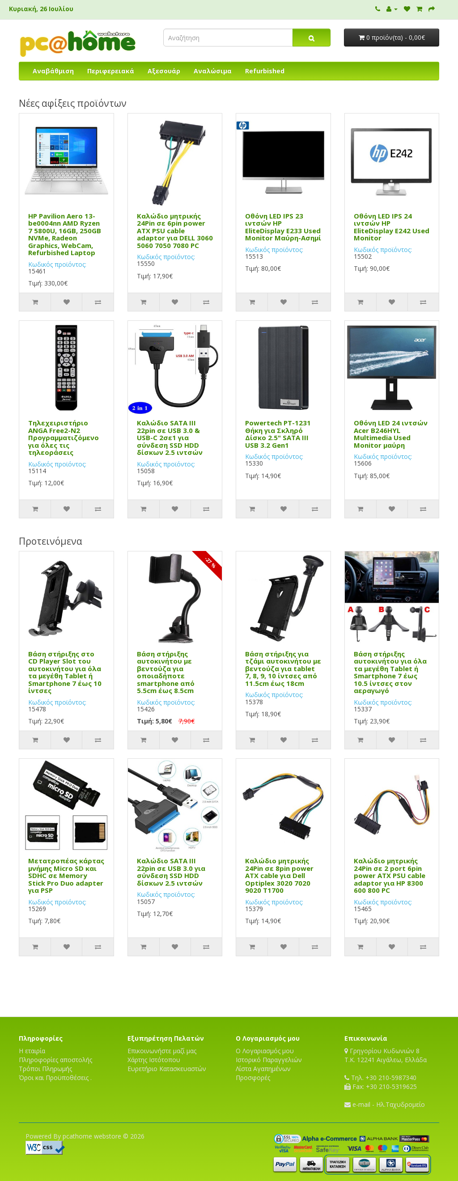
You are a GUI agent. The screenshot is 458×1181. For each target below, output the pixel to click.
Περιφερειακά (110, 71)
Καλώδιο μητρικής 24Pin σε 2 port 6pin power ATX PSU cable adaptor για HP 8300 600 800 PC (389, 875)
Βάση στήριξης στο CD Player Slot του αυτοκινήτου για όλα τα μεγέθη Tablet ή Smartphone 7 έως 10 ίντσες (65, 672)
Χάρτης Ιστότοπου (153, 1059)
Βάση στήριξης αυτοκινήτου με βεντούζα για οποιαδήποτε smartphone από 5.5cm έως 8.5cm (166, 672)
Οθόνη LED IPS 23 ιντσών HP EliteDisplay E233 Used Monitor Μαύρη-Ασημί (283, 227)
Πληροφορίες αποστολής (55, 1059)
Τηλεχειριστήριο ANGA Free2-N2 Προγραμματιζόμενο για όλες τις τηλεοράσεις (63, 437)
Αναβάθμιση (53, 71)
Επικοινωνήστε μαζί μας (161, 1051)
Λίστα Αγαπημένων (263, 1068)
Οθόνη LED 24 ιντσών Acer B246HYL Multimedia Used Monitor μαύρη (391, 434)
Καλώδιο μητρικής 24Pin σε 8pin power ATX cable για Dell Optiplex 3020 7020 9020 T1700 (279, 875)
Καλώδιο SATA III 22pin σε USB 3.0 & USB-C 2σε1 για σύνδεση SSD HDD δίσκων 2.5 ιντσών (170, 437)
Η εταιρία (32, 1051)
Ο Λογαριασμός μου (265, 1051)
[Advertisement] (229, 985)
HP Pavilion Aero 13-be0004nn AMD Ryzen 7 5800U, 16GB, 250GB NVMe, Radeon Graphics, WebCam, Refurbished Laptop (64, 234)
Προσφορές (253, 1077)
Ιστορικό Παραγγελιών (269, 1059)
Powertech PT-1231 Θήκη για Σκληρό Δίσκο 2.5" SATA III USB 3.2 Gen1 (278, 434)
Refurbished (264, 71)
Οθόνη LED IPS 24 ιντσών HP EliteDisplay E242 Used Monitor (391, 227)
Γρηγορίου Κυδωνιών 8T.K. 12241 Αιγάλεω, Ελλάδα (385, 1055)
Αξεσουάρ (164, 71)
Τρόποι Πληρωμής (45, 1068)
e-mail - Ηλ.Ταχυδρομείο (384, 1104)
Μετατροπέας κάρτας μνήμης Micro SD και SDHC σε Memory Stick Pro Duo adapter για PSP (66, 875)
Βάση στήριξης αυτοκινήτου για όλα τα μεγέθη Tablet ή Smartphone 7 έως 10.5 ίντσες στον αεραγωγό (390, 672)
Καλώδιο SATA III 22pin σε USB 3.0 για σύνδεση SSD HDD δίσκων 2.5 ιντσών (171, 871)
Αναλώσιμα (213, 71)
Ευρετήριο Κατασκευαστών (166, 1068)
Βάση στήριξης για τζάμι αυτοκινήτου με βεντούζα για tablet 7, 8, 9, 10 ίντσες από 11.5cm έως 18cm (283, 668)
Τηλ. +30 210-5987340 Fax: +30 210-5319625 (380, 1082)
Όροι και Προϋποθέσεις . (55, 1077)
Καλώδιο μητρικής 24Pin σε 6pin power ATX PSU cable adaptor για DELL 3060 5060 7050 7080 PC (175, 230)
